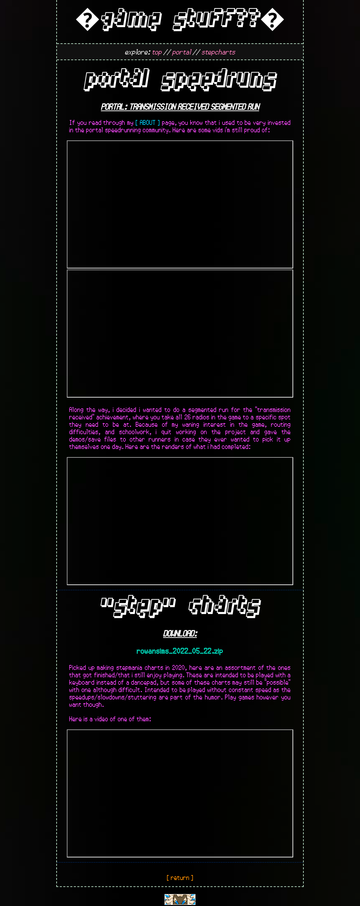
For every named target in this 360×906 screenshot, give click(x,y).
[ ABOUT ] (148, 122)
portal (181, 51)
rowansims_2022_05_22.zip (180, 650)
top (157, 51)
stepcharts (218, 51)
